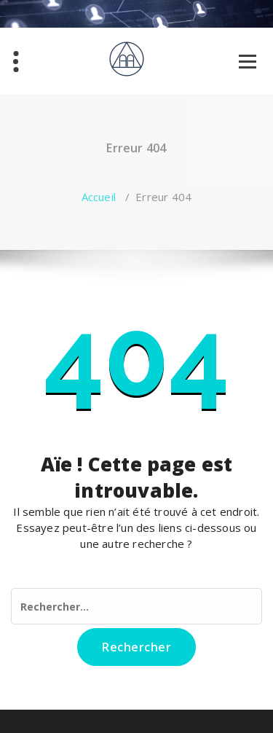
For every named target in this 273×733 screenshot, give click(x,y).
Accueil (99, 196)
